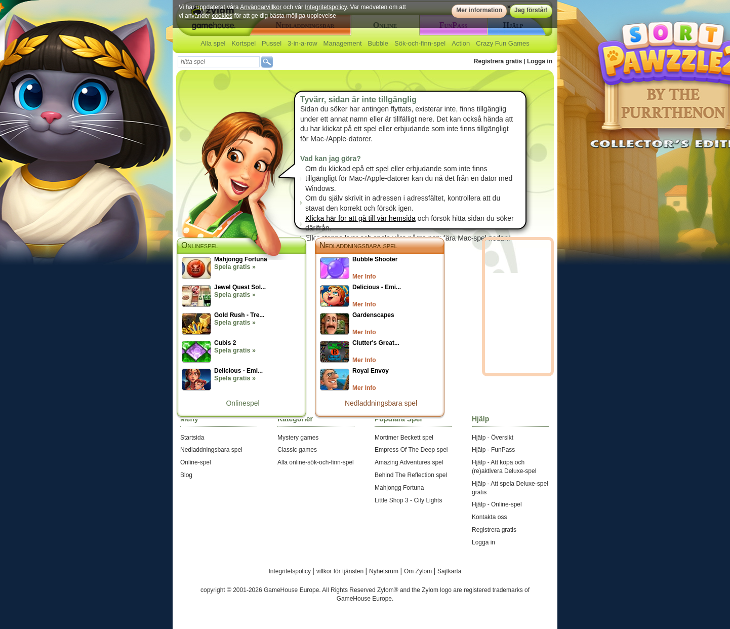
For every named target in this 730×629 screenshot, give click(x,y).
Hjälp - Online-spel (497, 504)
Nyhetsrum (384, 571)
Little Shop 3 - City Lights (408, 500)
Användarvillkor (260, 7)
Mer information (479, 10)
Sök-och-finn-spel (419, 43)
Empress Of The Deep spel (411, 449)
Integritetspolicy (325, 7)
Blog (186, 475)
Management (342, 43)
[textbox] (219, 61)
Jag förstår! (531, 10)
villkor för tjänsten (341, 571)
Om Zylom (419, 571)
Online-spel (195, 462)
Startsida (192, 437)
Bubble (378, 43)
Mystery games (297, 437)
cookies (222, 15)
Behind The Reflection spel (411, 475)
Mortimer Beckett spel (404, 437)
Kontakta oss (489, 517)
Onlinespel (242, 403)
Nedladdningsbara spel (358, 245)
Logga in (539, 61)
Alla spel (212, 43)
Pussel (271, 43)
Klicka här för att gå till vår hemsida (360, 218)
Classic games (297, 449)
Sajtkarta (449, 571)
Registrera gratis (498, 61)
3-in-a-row (302, 43)
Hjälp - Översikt (492, 437)
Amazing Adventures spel (409, 462)
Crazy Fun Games (502, 43)
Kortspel (243, 43)
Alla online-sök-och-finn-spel (315, 462)
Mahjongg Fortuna (399, 487)
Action (461, 43)
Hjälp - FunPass (493, 449)
